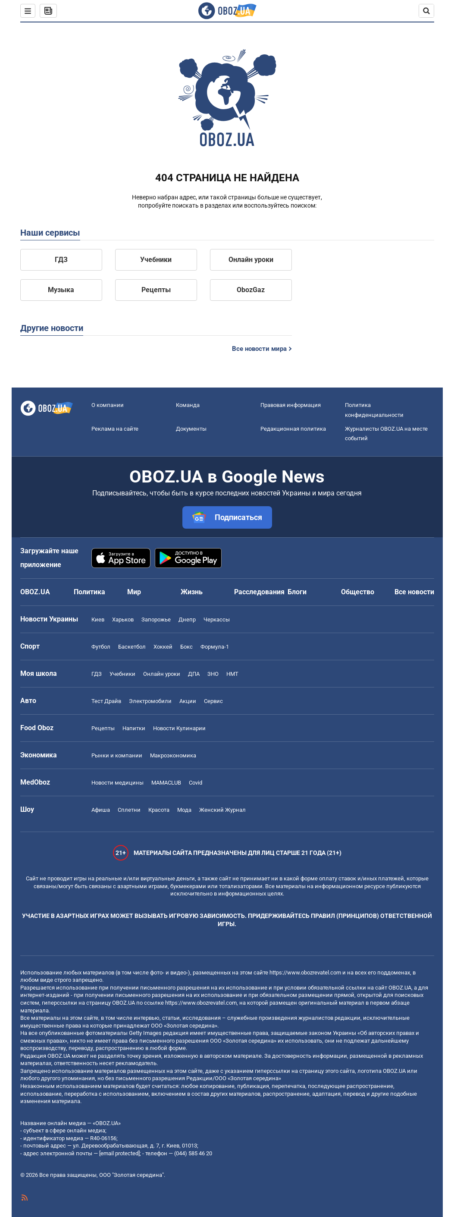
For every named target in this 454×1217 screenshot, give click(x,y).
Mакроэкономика (173, 755)
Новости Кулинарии (179, 728)
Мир (134, 592)
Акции (187, 701)
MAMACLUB (166, 782)
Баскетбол (132, 646)
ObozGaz (251, 290)
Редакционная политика (293, 429)
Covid (195, 782)
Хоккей (162, 646)
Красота (158, 810)
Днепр (187, 619)
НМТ (232, 674)
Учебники (156, 259)
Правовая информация (290, 405)
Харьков (123, 619)
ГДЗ (61, 259)
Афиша (100, 810)
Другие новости (51, 328)
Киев (97, 619)
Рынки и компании (116, 755)
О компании (107, 405)
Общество (357, 592)
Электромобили (150, 701)
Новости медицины (117, 782)
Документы (191, 429)
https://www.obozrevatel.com (305, 972)
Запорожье (156, 619)
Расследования (259, 592)
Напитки (133, 728)
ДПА (194, 674)
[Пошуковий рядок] (426, 10)
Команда (188, 405)
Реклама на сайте (114, 429)
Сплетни (129, 810)
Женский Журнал (222, 810)
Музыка (61, 290)
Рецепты (156, 290)
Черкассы (217, 619)
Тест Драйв (106, 701)
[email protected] (119, 1153)
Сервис (213, 701)
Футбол (100, 646)
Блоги (297, 592)
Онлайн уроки (251, 259)
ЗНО (213, 674)
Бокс (186, 646)
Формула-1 (214, 646)
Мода (184, 810)
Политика (89, 592)
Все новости (414, 592)
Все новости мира (259, 349)
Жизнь (192, 592)
